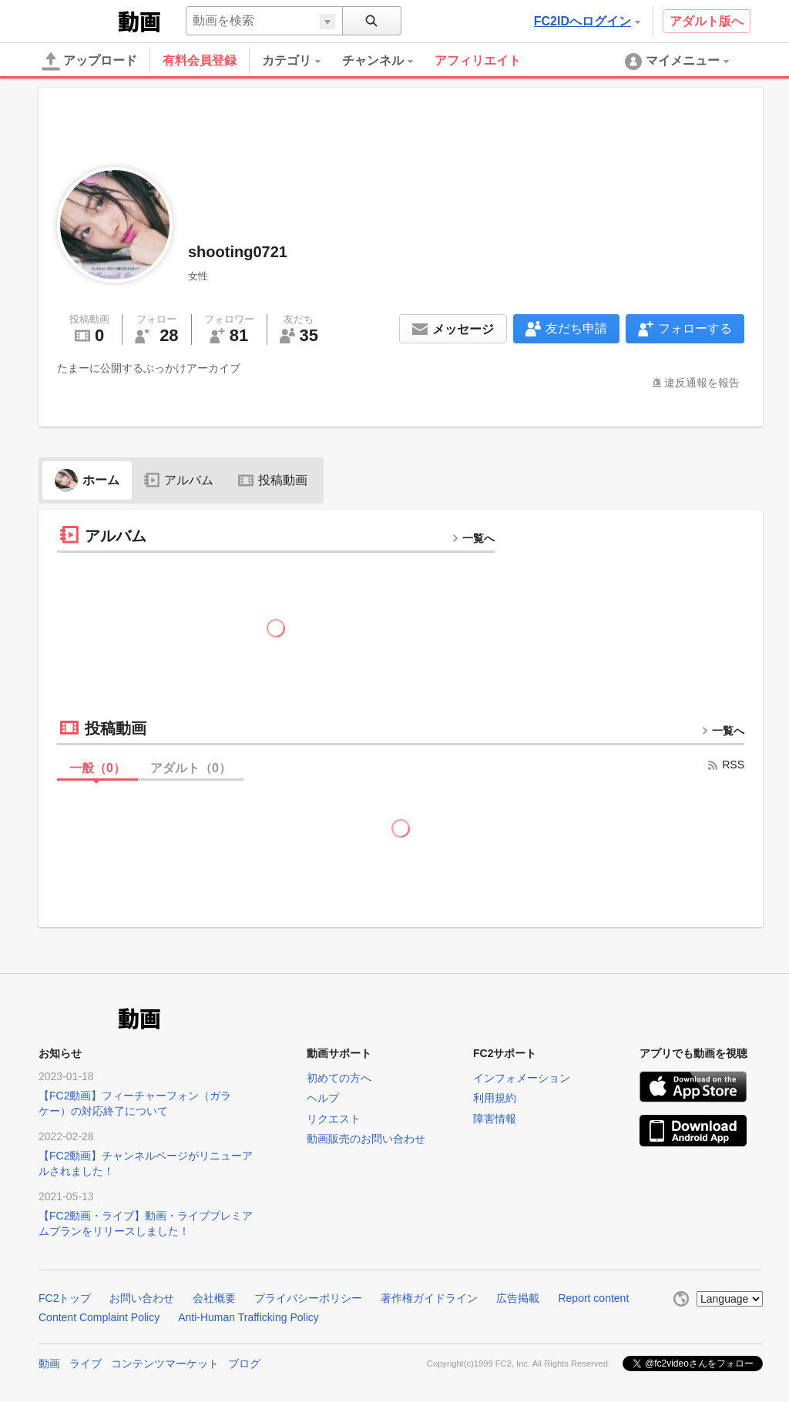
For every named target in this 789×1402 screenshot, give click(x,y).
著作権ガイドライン (429, 1298)
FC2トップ (65, 1298)
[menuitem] (302, 61)
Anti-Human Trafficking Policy (248, 1317)
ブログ (244, 1363)
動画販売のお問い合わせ (366, 1139)
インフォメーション (521, 1078)
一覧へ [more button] (473, 538)
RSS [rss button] (725, 764)
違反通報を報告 (702, 382)
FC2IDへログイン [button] (587, 21)
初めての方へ (339, 1078)
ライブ (85, 1363)
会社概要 (214, 1298)
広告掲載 (517, 1298)
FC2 (77, 20)
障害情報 (494, 1119)
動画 (49, 1363)
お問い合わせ (141, 1298)
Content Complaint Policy (99, 1317)
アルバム (178, 480)
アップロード (89, 61)
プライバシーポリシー (308, 1298)
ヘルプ (323, 1098)
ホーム (87, 480)
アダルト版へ (707, 21)
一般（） (97, 768)
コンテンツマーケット (165, 1363)
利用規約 (494, 1098)
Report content (593, 1298)
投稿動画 (272, 480)
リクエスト (334, 1119)
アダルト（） (190, 768)
